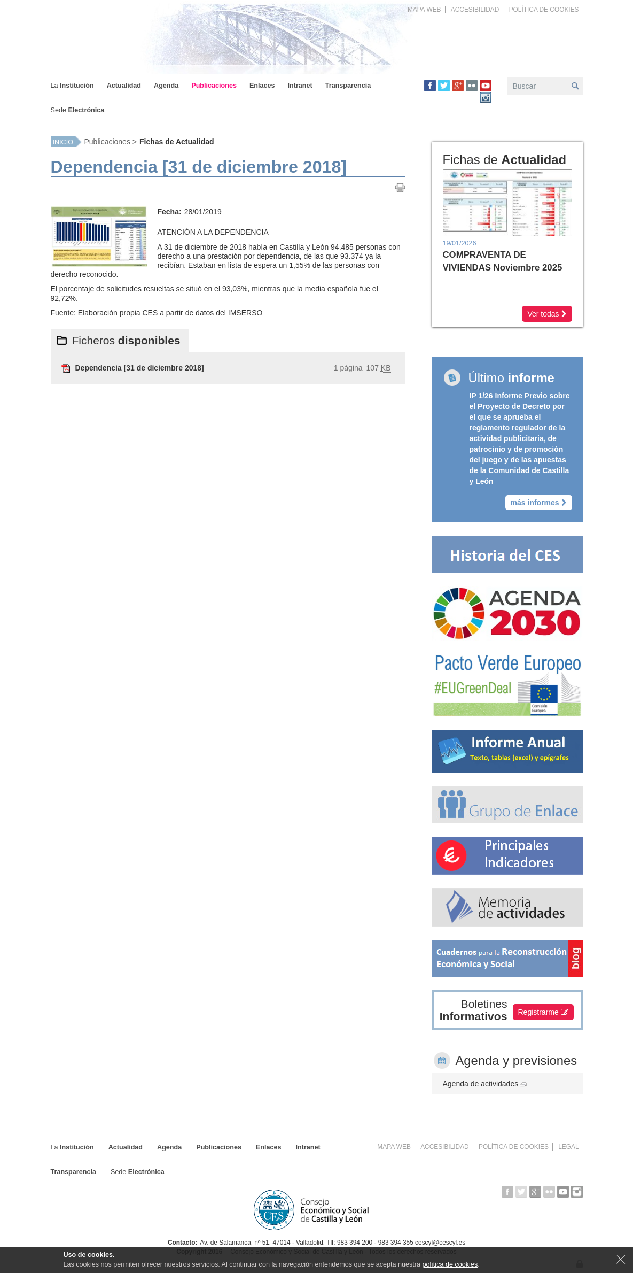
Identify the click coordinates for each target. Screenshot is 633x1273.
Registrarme (543, 1012)
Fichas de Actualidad (176, 141)
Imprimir (400, 187)
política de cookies (450, 1264)
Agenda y (516, 1060)
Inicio (63, 142)
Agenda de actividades (485, 1083)
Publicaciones (107, 141)
